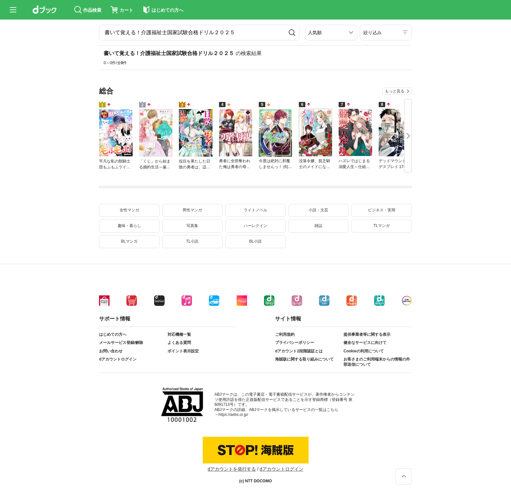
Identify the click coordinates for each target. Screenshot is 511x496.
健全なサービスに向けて (365, 342)
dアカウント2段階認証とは (299, 351)
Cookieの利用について (363, 351)
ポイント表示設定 (183, 351)
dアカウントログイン (118, 359)
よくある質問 (179, 342)
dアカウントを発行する (232, 469)
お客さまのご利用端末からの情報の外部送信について (376, 362)
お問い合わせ (111, 351)
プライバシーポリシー (294, 342)
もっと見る (394, 91)
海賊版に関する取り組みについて (304, 359)
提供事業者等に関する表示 (366, 334)
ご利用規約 (285, 334)
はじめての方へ (112, 334)
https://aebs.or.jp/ (233, 414)
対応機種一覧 (179, 334)
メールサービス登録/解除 (121, 342)
